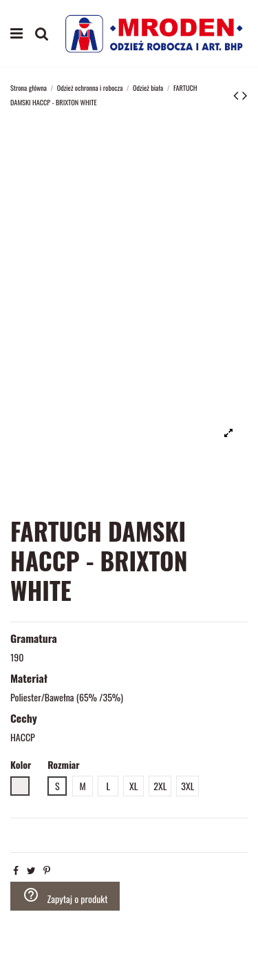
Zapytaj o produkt (65, 896)
